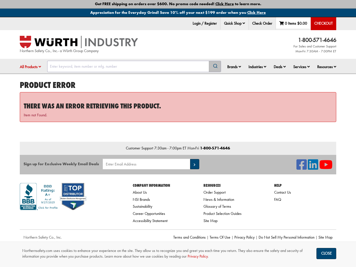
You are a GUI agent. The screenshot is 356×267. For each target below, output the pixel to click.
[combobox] (134, 66)
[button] (244, 23)
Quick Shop (234, 23)
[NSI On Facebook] (301, 167)
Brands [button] (234, 66)
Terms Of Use (220, 237)
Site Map (210, 220)
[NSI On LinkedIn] (313, 167)
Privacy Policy (244, 237)
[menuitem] (235, 23)
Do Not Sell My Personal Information (286, 237)
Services (301, 66)
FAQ (277, 199)
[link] (70, 219)
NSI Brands (141, 199)
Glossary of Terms (217, 206)
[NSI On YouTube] (326, 167)
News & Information (218, 199)
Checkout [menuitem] (323, 23)
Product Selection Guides (222, 213)
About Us (140, 192)
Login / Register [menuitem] (205, 23)
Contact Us (282, 192)
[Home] (79, 42)
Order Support (214, 192)
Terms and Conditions (189, 237)
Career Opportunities (149, 213)
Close (326, 253)
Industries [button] (257, 66)
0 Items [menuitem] (293, 23)
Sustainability (142, 206)
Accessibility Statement (150, 220)
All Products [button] (30, 66)
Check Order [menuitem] (262, 23)
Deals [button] (280, 66)
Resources (326, 66)
